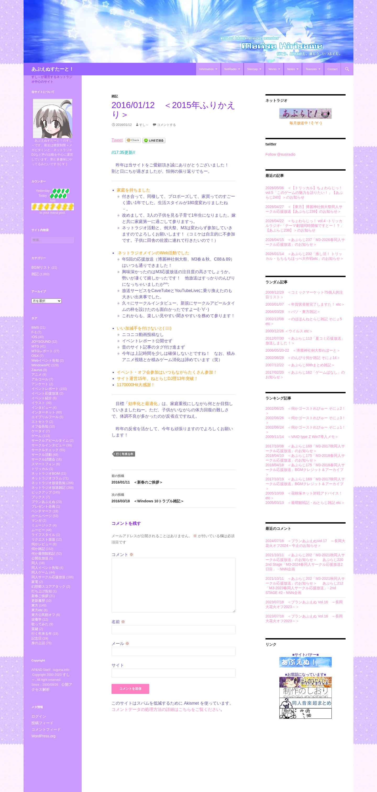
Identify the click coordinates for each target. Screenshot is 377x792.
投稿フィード (40, 756)
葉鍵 (34, 662)
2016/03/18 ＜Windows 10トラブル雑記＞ (174, 497)
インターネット (43, 421)
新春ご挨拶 (39, 625)
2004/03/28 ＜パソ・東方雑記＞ (292, 312)
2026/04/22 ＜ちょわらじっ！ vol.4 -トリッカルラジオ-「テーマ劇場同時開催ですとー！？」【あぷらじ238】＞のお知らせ (304, 225)
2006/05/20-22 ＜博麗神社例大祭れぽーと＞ (302, 350)
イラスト (38, 411)
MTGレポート (42, 353)
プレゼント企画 (43, 526)
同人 (34, 589)
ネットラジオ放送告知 (48, 500)
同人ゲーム (39, 599)
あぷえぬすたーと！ (52, 69)
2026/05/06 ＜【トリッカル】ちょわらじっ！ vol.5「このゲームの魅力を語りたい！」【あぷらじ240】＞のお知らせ (304, 192)
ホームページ (41, 536)
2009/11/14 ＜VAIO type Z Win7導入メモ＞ (302, 437)
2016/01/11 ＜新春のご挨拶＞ (174, 478)
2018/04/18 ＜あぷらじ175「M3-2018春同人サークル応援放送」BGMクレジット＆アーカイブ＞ (305, 469)
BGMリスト (39, 267)
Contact (332, 69)
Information (206, 69)
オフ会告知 (39, 437)
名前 (118, 622)
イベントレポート (45, 395)
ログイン (37, 750)
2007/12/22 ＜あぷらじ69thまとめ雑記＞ (300, 365)
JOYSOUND (41, 343)
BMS (35, 327)
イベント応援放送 (45, 400)
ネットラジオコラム (46, 494)
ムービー (38, 552)
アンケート (39, 390)
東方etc (37, 641)
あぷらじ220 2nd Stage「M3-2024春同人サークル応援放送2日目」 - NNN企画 (304, 564)
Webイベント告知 (45, 364)
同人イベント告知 (45, 594)
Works (272, 69)
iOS (34, 338)
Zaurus (36, 374)
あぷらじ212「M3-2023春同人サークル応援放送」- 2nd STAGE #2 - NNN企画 (304, 588)
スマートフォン (43, 479)
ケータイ (38, 442)
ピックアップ (41, 510)
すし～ (144, 125)
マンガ (36, 541)
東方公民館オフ (43, 646)
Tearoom (311, 69)
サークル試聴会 (43, 473)
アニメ (36, 379)
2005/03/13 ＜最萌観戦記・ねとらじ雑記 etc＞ (305, 503)
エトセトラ (39, 432)
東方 (34, 636)
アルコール (39, 384)
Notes (291, 69)
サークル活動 (41, 468)
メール (120, 643)
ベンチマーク (41, 531)
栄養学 (36, 651)
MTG (35, 348)
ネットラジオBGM (45, 489)
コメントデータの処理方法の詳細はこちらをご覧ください (166, 709)
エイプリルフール (45, 426)
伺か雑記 (38, 573)
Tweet (117, 140)
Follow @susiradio (280, 154)
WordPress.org (41, 769)
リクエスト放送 (43, 562)
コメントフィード (44, 763)
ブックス (38, 515)
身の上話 (38, 677)
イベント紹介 (41, 405)
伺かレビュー (41, 568)
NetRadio (230, 69)
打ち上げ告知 (41, 620)
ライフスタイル (43, 557)
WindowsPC (41, 369)
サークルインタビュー (48, 458)
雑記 (115, 96)
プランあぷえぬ (43, 521)
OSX (35, 359)
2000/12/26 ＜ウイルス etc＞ (289, 331)
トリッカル (39, 484)
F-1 (34, 332)
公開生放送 (39, 583)
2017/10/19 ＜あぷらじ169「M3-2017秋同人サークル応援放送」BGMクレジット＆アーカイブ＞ (305, 484)
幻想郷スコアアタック (48, 615)
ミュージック (41, 547)
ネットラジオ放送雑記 (48, 505)
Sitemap (252, 69)
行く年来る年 (124, 454)
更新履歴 (38, 630)
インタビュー (41, 416)
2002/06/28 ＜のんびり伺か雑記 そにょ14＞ (302, 358)
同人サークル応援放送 (48, 604)
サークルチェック (45, 463)
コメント (123, 554)
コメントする (166, 125)
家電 (34, 609)
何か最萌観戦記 (43, 578)
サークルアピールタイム (50, 452)
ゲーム (36, 447)
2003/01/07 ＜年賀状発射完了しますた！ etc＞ (305, 304)
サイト (118, 665)
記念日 (36, 672)
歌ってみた (39, 657)
